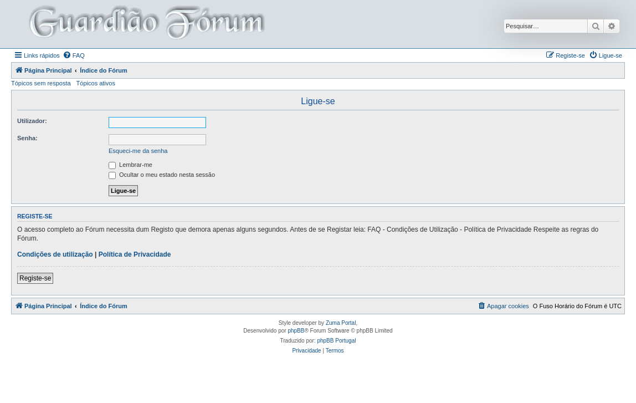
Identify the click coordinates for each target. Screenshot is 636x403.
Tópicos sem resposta (41, 83)
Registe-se (35, 278)
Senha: (27, 138)
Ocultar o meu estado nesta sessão (162, 174)
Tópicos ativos (95, 83)
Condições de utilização (55, 254)
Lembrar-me (130, 164)
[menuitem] (74, 55)
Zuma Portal (341, 323)
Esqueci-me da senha (138, 150)
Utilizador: (32, 121)
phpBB (296, 331)
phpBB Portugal (336, 341)
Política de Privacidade (135, 254)
